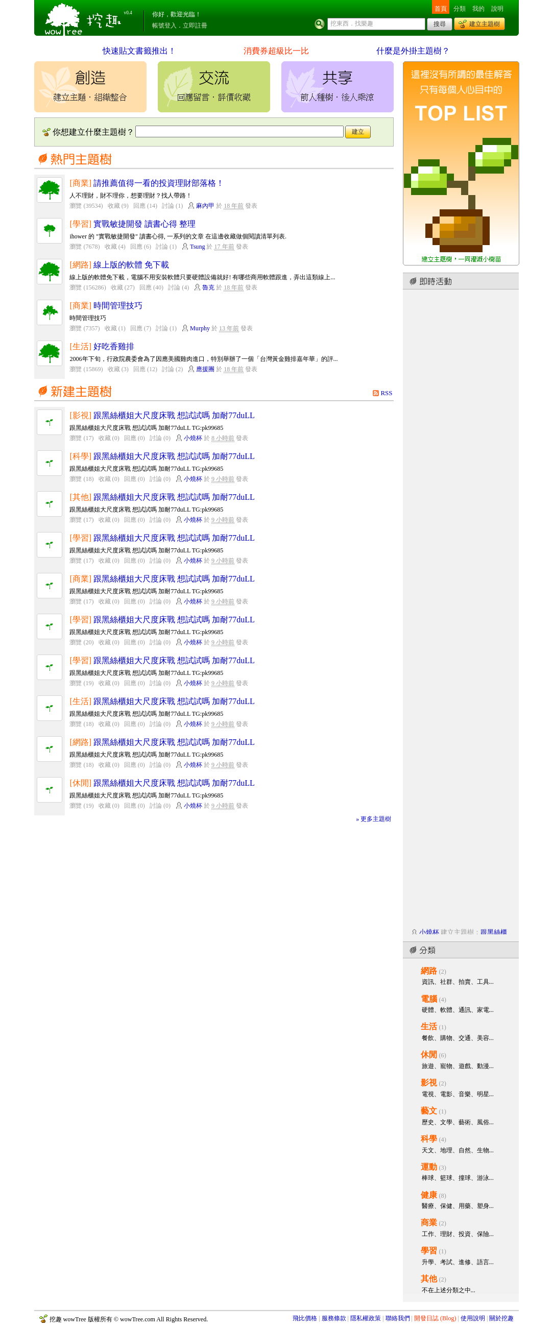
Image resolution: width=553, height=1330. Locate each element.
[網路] (80, 264)
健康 (429, 1195)
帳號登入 (164, 25)
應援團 (205, 369)
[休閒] (80, 783)
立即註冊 (195, 25)
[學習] (80, 224)
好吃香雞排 (113, 346)
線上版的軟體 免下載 (131, 264)
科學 (429, 1138)
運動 (429, 1167)
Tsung (197, 246)
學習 (429, 1250)
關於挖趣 (501, 1318)
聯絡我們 (398, 1318)
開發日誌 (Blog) (435, 1318)
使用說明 (473, 1318)
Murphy (200, 328)
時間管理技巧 (117, 305)
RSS (386, 393)
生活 (429, 1026)
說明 (497, 8)
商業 (429, 1222)
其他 (429, 1278)
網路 (429, 970)
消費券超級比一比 (276, 50)
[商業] (80, 183)
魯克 (208, 287)
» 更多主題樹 (373, 819)
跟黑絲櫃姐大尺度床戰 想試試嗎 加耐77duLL (174, 415)
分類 (459, 8)
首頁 (441, 8)
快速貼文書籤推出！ (139, 50)
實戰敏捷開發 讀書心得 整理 (144, 224)
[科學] (80, 456)
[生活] (80, 346)
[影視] (80, 415)
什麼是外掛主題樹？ (413, 50)
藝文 (429, 1110)
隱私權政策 (365, 1318)
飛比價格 (305, 1318)
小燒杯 (193, 438)
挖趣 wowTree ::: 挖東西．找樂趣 (84, 18)
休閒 (429, 1054)
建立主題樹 (484, 24)
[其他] (80, 497)
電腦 (429, 999)
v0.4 (128, 12)
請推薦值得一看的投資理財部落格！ (158, 183)
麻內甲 (205, 205)
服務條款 (334, 1318)
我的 (478, 8)
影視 (429, 1082)
